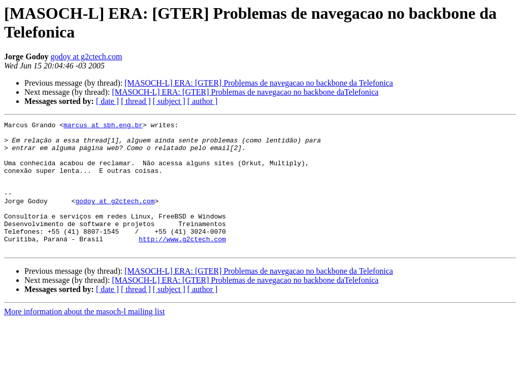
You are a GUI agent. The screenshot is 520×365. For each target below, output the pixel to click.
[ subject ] (169, 101)
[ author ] (202, 101)
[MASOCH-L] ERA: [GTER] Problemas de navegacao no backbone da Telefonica (258, 83)
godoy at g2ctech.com (86, 56)
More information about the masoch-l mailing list (84, 337)
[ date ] (107, 101)
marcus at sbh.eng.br (103, 126)
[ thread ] (136, 101)
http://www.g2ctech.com (182, 263)
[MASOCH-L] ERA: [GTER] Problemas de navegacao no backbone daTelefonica (245, 92)
